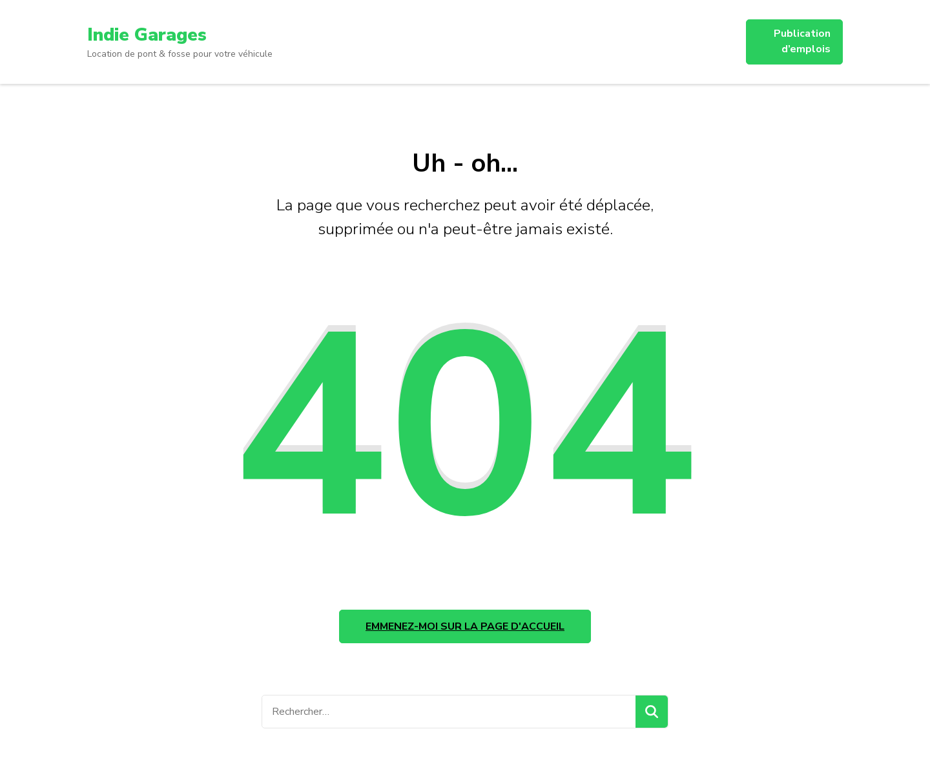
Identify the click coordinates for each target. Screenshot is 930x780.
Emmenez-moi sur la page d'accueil (465, 626)
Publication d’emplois (802, 41)
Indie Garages (147, 35)
